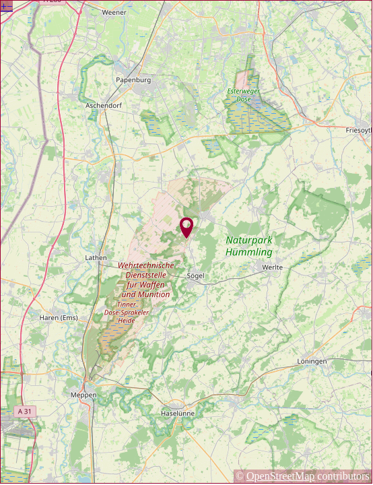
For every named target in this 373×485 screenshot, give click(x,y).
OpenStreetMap (280, 476)
